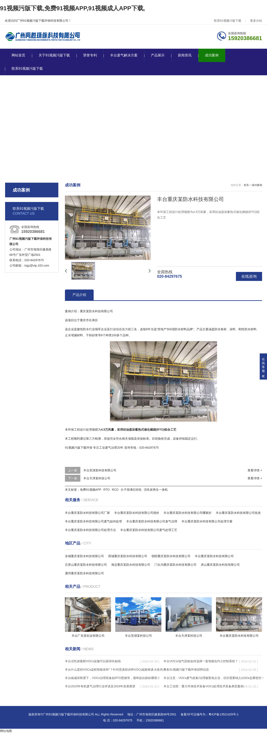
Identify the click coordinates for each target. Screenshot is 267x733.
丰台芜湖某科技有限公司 (99, 470)
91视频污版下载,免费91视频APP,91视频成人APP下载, (72, 8)
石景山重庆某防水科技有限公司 (86, 564)
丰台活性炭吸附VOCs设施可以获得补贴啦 (93, 661)
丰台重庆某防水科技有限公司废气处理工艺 (148, 530)
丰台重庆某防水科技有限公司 (214, 556)
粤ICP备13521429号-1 (223, 714)
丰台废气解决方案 (124, 55)
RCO (115, 489)
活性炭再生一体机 (156, 489)
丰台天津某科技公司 (96, 478)
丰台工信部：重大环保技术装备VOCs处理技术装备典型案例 (203, 686)
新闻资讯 (185, 55)
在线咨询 (249, 276)
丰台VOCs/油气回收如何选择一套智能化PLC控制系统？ (201, 661)
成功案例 (212, 55)
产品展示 (158, 55)
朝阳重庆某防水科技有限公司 (171, 556)
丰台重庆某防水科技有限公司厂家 (87, 512)
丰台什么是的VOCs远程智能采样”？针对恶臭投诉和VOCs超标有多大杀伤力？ (117, 669)
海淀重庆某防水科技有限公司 (130, 564)
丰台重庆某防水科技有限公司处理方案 (207, 521)
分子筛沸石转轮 (131, 489)
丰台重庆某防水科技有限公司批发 (238, 512)
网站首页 (18, 55)
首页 (246, 185)
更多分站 (256, 20)
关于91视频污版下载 (54, 55)
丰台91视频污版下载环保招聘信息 (186, 669)
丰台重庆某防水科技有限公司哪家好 (188, 512)
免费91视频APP (90, 489)
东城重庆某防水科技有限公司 (84, 556)
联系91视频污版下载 (227, 20)
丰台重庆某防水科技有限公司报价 (136, 512)
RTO (107, 489)
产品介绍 (79, 295)
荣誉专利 (90, 55)
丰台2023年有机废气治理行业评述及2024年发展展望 (100, 686)
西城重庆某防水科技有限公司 (127, 556)
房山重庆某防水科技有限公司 (220, 564)
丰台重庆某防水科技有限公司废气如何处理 (93, 521)
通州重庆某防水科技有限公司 (84, 573)
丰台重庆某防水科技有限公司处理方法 (90, 530)
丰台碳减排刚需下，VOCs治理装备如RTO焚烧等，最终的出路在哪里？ (112, 678)
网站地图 (6, 731)
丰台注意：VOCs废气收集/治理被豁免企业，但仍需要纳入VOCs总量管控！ (214, 678)
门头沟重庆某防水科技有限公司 (175, 564)
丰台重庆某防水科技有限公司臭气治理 (151, 521)
